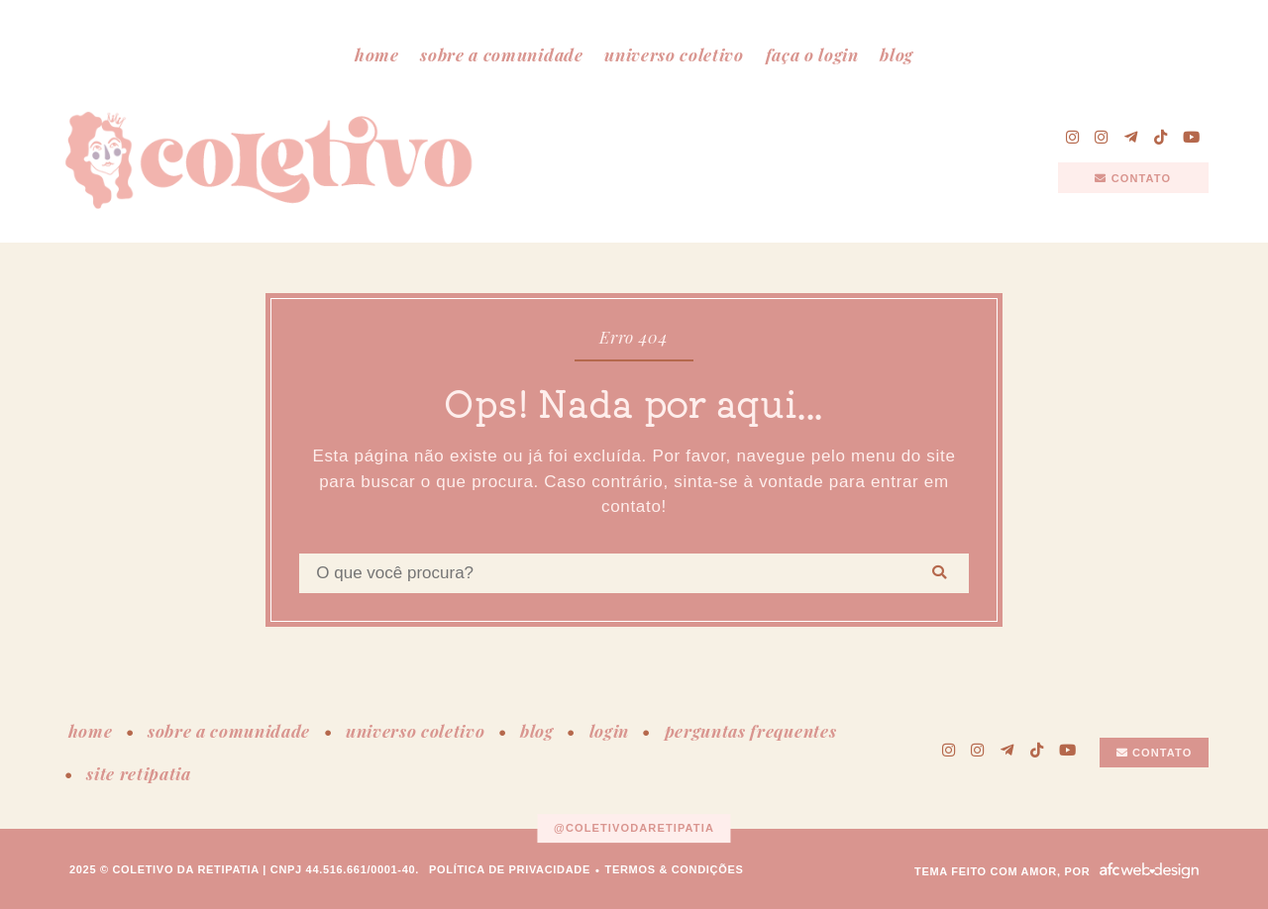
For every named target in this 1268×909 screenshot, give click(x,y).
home (377, 54)
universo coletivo (674, 54)
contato (1133, 178)
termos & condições (674, 869)
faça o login (812, 54)
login (609, 731)
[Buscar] (939, 573)
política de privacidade (509, 869)
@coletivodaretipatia (634, 828)
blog (896, 54)
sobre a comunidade (501, 54)
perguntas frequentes (751, 731)
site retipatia (138, 773)
